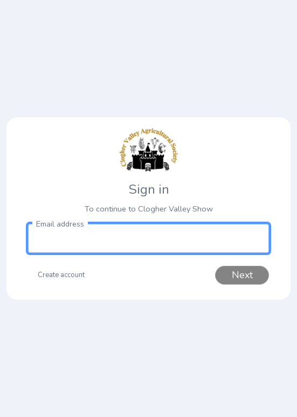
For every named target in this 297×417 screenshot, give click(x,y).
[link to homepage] (148, 150)
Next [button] (242, 274)
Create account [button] (61, 275)
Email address (60, 224)
